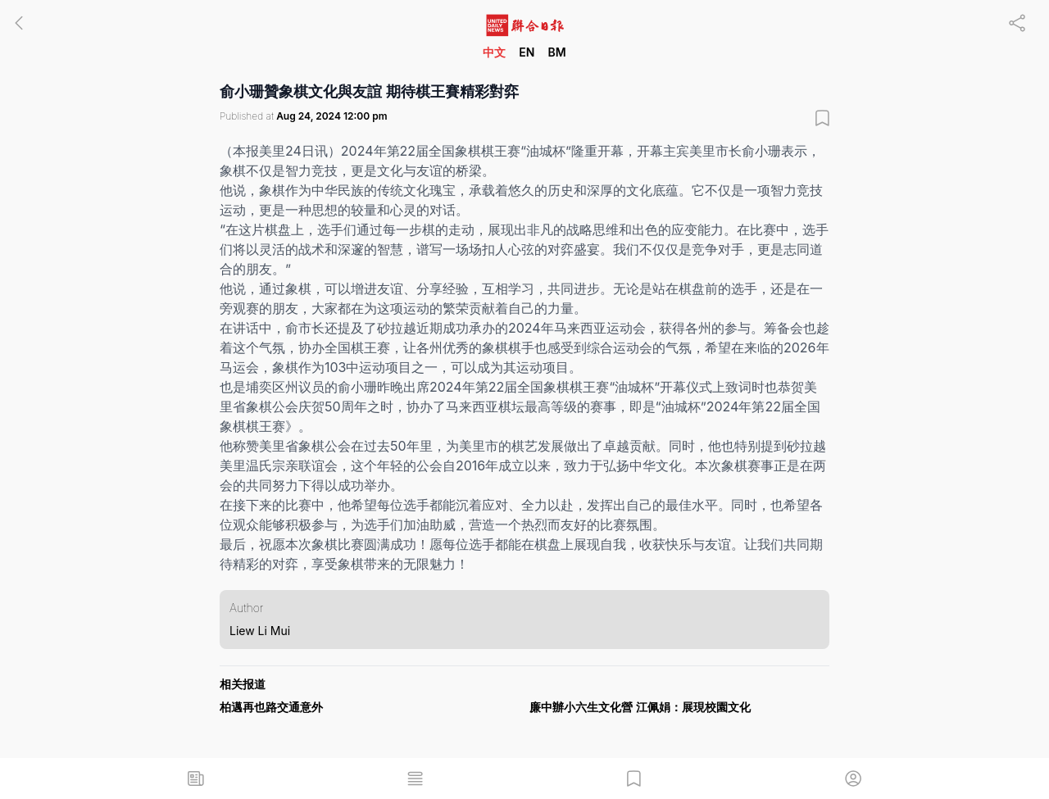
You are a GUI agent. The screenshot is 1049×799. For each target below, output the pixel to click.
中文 (494, 52)
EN (526, 52)
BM (556, 52)
